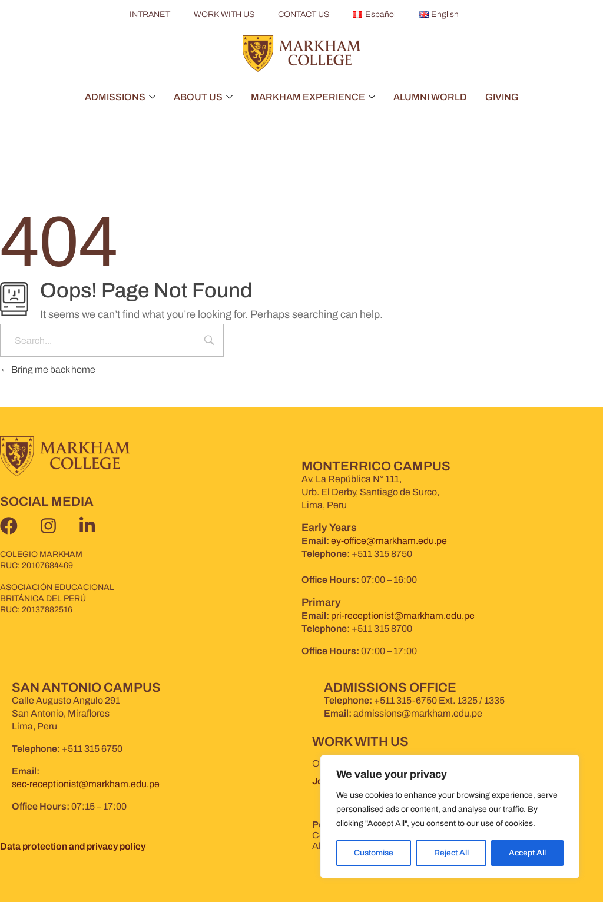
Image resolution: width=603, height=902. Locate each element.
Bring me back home (47, 369)
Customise (373, 852)
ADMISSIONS (120, 96)
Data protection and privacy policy (72, 846)
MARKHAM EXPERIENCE (313, 96)
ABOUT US (203, 96)
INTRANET (150, 14)
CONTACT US (303, 14)
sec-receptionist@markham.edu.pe (86, 784)
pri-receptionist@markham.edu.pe (403, 616)
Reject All (450, 852)
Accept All (527, 852)
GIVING (502, 97)
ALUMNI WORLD (430, 97)
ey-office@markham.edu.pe (389, 541)
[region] (449, 816)
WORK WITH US (224, 14)
